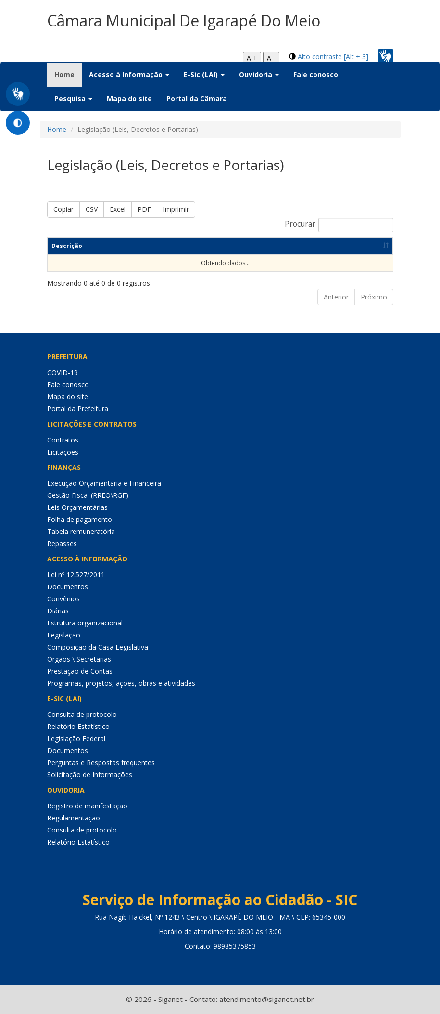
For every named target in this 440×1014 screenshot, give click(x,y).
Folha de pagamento (79, 519)
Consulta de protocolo (82, 714)
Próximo (374, 296)
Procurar (339, 225)
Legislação (63, 634)
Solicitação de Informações (89, 774)
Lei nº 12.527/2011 (76, 574)
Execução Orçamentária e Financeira (104, 483)
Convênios (63, 598)
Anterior (336, 296)
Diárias (58, 610)
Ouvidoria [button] (259, 74)
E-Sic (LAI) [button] (204, 74)
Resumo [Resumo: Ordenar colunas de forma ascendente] (132, 246)
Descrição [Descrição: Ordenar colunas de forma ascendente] (66, 246)
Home (68, 74)
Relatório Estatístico (78, 726)
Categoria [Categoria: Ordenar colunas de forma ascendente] (194, 246)
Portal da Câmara (196, 98)
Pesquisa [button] (73, 98)
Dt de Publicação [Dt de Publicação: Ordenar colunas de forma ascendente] (273, 246)
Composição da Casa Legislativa (97, 646)
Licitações (62, 451)
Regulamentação (73, 817)
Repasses (62, 543)
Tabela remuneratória (81, 531)
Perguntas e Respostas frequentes (101, 762)
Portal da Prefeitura (77, 408)
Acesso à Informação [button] (129, 74)
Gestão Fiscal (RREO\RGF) (87, 495)
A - (271, 58)
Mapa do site (129, 98)
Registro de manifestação (87, 805)
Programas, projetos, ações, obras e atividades (121, 683)
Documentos (67, 586)
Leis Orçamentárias (77, 507)
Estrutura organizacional (85, 622)
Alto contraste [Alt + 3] (333, 56)
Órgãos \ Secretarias (79, 658)
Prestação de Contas (80, 671)
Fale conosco (315, 74)
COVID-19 (62, 372)
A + (252, 58)
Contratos (62, 439)
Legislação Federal (76, 738)
